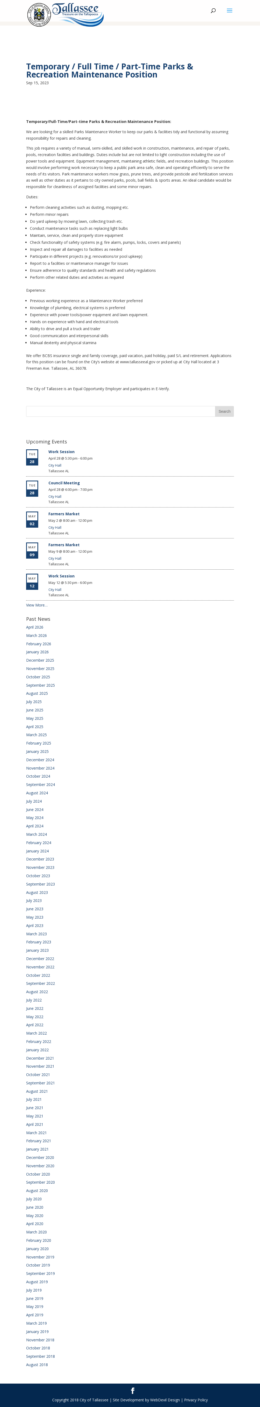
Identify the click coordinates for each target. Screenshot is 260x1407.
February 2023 (38, 941)
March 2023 (36, 933)
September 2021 (40, 1082)
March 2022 (36, 1033)
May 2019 (34, 1306)
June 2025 (34, 710)
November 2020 (40, 1165)
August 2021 (37, 1091)
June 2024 (34, 809)
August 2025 (37, 693)
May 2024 (34, 817)
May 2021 (34, 1116)
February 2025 (38, 743)
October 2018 (38, 1347)
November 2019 (40, 1257)
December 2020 (40, 1157)
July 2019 (34, 1290)
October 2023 (38, 875)
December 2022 (40, 958)
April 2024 (34, 825)
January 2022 (37, 1049)
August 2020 (37, 1190)
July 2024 (34, 801)
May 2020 (34, 1215)
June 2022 (34, 1008)
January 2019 (37, 1331)
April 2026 (34, 627)
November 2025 (40, 668)
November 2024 (40, 768)
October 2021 (38, 1074)
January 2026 (37, 651)
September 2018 (40, 1356)
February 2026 (38, 643)
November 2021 (40, 1066)
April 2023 (34, 925)
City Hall (54, 465)
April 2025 (34, 726)
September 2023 (40, 884)
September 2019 (40, 1273)
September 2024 (40, 784)
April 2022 (34, 1024)
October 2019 (38, 1265)
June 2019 (34, 1298)
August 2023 (37, 892)
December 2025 (40, 660)
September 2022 (40, 983)
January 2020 (37, 1248)
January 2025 (37, 751)
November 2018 (40, 1339)
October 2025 (38, 676)
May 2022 (34, 1016)
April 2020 (34, 1223)
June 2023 (34, 908)
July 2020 (34, 1198)
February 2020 (38, 1240)
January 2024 (37, 851)
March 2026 (36, 635)
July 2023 (34, 900)
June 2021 (34, 1107)
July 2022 (34, 1000)
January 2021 (37, 1149)
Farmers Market (64, 513)
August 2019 (37, 1281)
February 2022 (38, 1041)
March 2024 (36, 834)
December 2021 (40, 1058)
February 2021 (38, 1140)
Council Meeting (64, 482)
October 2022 (38, 975)
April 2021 (34, 1124)
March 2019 (36, 1323)
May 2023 (34, 917)
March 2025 (36, 734)
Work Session (61, 451)
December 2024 (40, 759)
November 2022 (40, 966)
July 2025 (34, 701)
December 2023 (40, 859)
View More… (37, 605)
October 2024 (38, 776)
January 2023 (37, 950)
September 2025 (40, 685)
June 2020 (34, 1207)
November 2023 (40, 867)
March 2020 (36, 1232)
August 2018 (37, 1364)
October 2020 (38, 1174)
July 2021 (34, 1099)
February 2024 (38, 842)
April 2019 (34, 1314)
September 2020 (40, 1182)
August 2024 (37, 792)
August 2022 (37, 991)
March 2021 (36, 1132)
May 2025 (34, 718)
